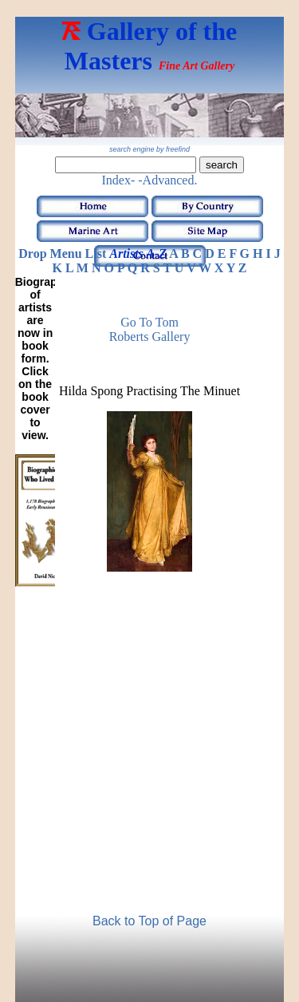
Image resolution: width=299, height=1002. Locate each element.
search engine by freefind (149, 149)
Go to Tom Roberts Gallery (150, 329)
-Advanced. (167, 180)
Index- (119, 180)
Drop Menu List (62, 253)
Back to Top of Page (149, 921)
